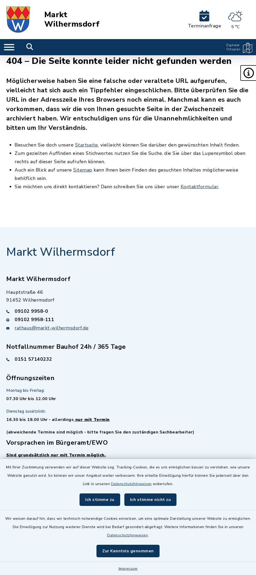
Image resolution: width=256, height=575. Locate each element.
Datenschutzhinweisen (131, 483)
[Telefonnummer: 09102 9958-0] (128, 311)
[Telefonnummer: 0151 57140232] (128, 359)
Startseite (86, 145)
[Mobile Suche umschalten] (29, 47)
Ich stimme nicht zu (150, 500)
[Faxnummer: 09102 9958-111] (128, 319)
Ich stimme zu (99, 500)
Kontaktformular (199, 186)
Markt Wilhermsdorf (72, 19)
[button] (248, 73)
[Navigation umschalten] (9, 47)
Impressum (128, 568)
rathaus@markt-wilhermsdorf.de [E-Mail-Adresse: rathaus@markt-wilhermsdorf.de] (52, 328)
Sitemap (82, 170)
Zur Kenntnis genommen (128, 551)
